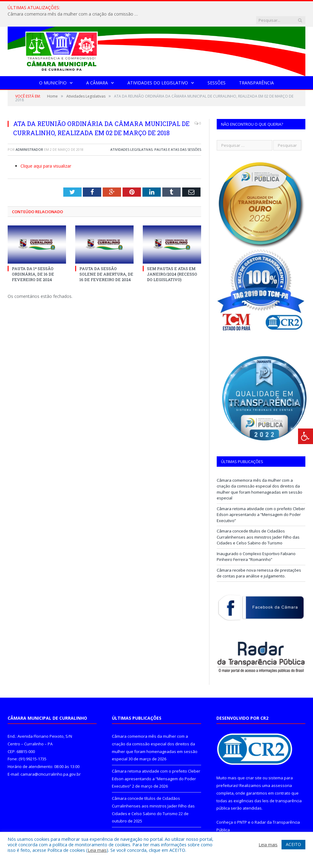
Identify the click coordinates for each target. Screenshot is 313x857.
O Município (53, 70)
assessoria (281, 773)
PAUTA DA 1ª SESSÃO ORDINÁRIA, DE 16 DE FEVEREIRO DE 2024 (33, 261)
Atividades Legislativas (131, 137)
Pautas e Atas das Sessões (177, 137)
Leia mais (97, 850)
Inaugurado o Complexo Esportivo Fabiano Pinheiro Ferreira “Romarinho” (256, 544)
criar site (254, 765)
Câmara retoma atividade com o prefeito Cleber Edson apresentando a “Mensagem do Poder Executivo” (261, 502)
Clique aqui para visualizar (45, 153)
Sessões (217, 70)
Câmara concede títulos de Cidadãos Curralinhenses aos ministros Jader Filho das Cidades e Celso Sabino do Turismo (258, 524)
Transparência (256, 70)
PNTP (242, 809)
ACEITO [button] (293, 844)
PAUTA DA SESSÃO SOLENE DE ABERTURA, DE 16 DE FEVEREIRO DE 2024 (106, 261)
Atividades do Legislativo (157, 70)
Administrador (29, 137)
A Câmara (97, 70)
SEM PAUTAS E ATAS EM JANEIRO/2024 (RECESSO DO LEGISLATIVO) (172, 261)
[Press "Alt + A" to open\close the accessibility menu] (305, 436)
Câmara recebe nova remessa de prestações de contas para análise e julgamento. (259, 560)
